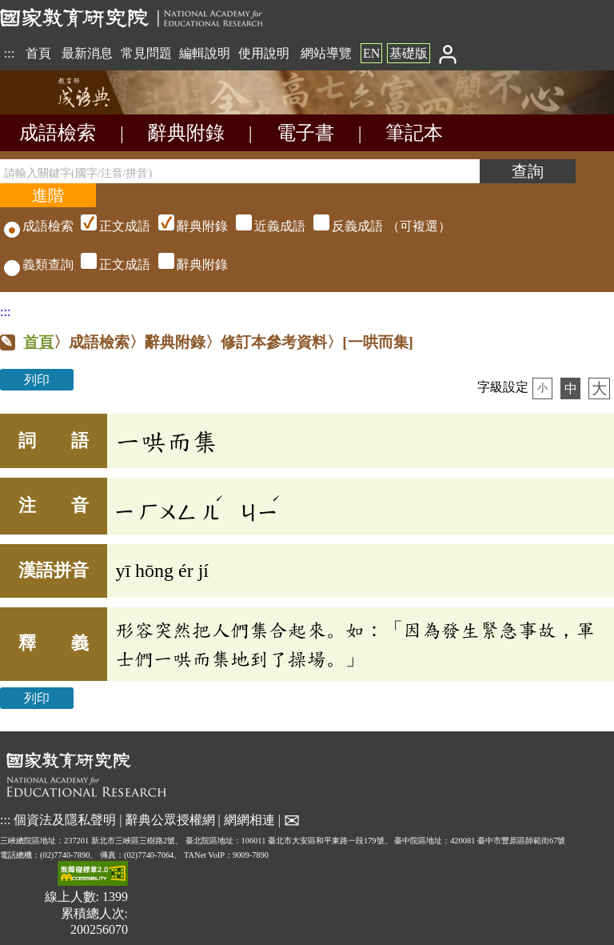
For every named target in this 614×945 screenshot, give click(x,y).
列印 (37, 379)
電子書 (305, 132)
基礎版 (408, 53)
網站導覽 (326, 53)
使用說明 (263, 53)
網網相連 (249, 819)
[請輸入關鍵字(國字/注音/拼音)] (240, 171)
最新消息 (87, 53)
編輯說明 (204, 53)
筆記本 (414, 132)
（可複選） (264, 226)
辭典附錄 (186, 132)
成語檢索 (57, 132)
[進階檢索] (48, 195)
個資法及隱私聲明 (65, 819)
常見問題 (146, 53)
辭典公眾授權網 (170, 819)
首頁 (38, 53)
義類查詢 (39, 264)
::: (9, 53)
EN (371, 53)
